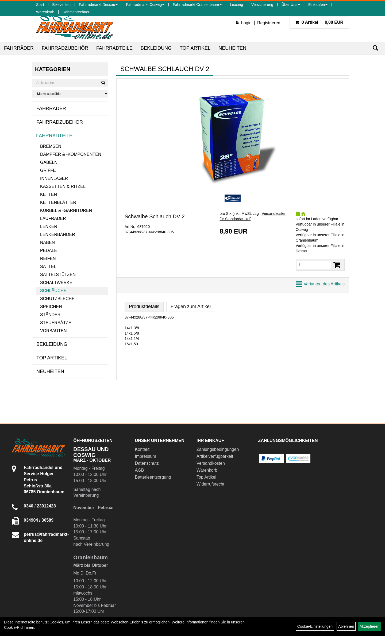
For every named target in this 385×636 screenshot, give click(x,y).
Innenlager (54, 178)
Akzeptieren (369, 626)
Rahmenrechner (76, 12)
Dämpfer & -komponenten (70, 154)
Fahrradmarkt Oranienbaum (197, 4)
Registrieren (268, 23)
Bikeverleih (61, 4)
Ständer (50, 314)
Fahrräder (19, 48)
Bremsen (50, 146)
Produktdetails (144, 306)
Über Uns (291, 4)
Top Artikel (195, 48)
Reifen (48, 258)
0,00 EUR (319, 22)
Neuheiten (232, 48)
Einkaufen (318, 4)
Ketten (48, 194)
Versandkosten (211, 463)
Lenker (48, 226)
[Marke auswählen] (70, 94)
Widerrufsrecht (210, 484)
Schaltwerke (56, 282)
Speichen (51, 306)
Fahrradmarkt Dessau (98, 4)
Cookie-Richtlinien (19, 627)
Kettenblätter (58, 202)
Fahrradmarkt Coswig (145, 4)
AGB (139, 470)
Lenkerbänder (57, 234)
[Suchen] (375, 48)
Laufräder (53, 218)
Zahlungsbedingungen (218, 449)
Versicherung (262, 4)
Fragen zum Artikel (191, 306)
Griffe (48, 170)
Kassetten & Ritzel (63, 186)
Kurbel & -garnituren (66, 210)
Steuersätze (55, 322)
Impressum (145, 456)
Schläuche (53, 290)
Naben (47, 242)
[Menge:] (314, 265)
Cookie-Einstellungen (315, 626)
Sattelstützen (58, 274)
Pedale (48, 250)
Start (40, 4)
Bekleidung (156, 48)
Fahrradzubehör (65, 48)
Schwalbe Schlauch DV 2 (155, 216)
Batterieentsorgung (153, 477)
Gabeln (48, 162)
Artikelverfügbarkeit (215, 456)
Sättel (48, 266)
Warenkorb (45, 12)
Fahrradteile (114, 48)
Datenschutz (147, 463)
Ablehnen (346, 626)
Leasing (236, 4)
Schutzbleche (57, 298)
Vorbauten (53, 330)
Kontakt (142, 449)
